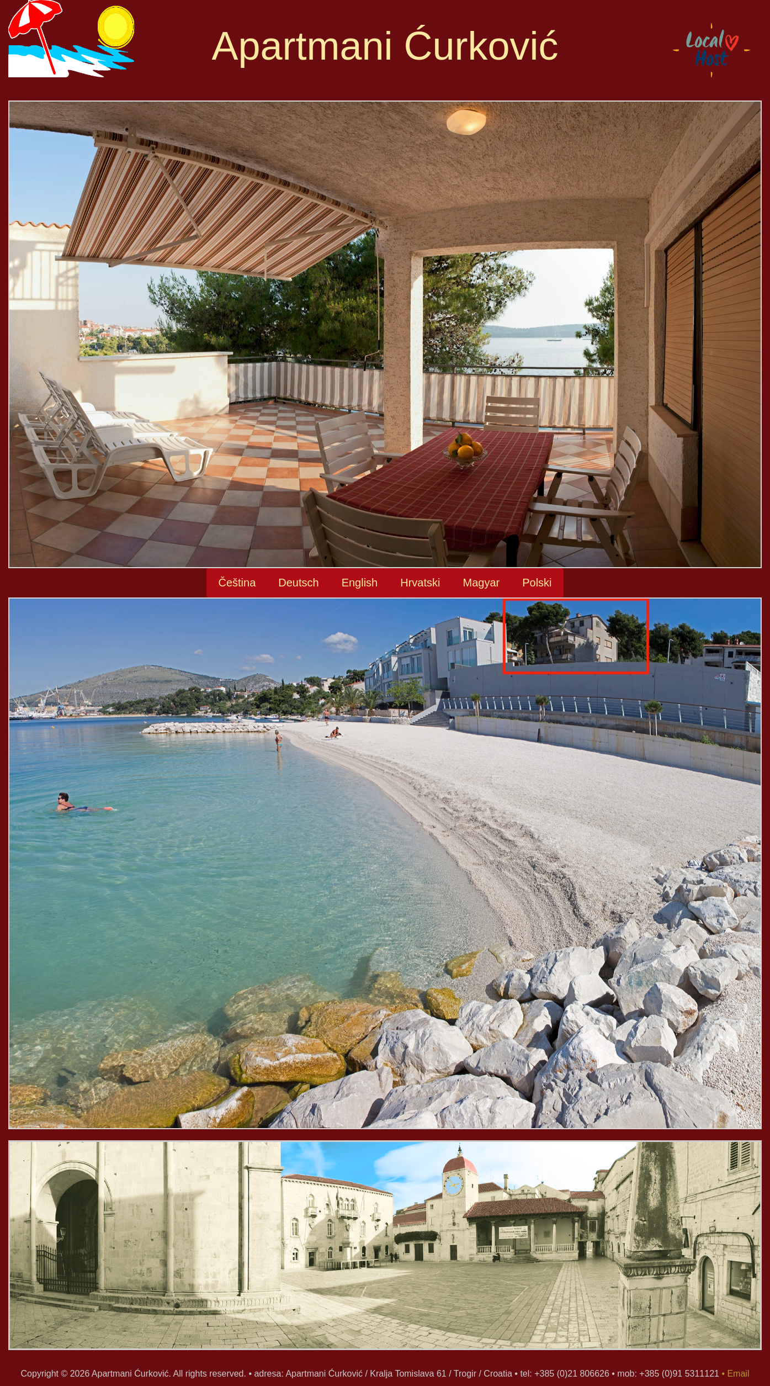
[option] (385, 1251)
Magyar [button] (481, 582)
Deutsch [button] (298, 582)
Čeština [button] (237, 582)
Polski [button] (536, 582)
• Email (735, 1373)
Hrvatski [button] (420, 582)
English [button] (360, 582)
